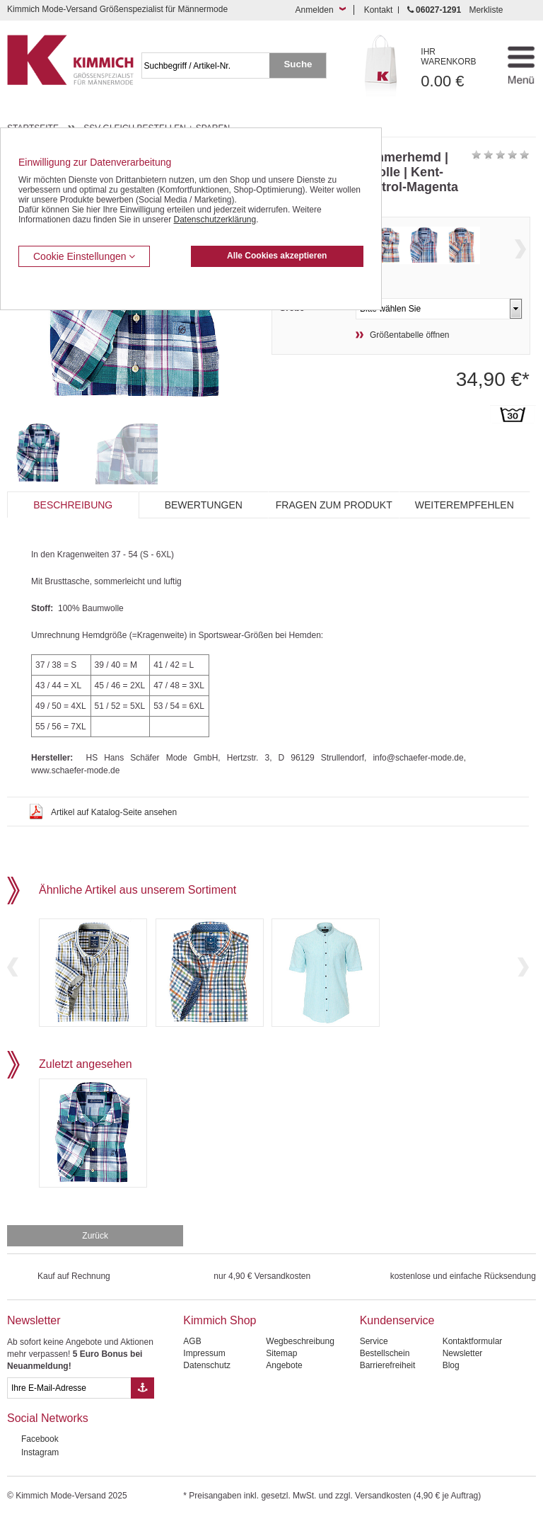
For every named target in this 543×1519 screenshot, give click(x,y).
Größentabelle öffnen (410, 335)
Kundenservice (397, 1320)
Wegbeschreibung (300, 1341)
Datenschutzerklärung (214, 219)
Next (520, 248)
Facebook (40, 1439)
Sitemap (281, 1353)
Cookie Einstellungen (84, 256)
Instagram (40, 1452)
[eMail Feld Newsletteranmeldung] (69, 1388)
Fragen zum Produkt (334, 505)
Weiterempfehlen (464, 505)
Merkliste (486, 9)
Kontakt (378, 9)
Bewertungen (204, 505)
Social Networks (47, 1418)
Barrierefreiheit (388, 1365)
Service (374, 1341)
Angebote (284, 1365)
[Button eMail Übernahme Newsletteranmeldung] (142, 1388)
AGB (192, 1341)
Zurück (95, 1236)
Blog (451, 1365)
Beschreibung (72, 505)
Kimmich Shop (219, 1320)
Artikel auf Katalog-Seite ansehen (114, 812)
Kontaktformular (473, 1341)
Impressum (204, 1353)
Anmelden (315, 10)
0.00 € (456, 68)
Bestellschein (385, 1353)
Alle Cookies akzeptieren (277, 256)
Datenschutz (206, 1365)
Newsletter (34, 1320)
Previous (12, 967)
